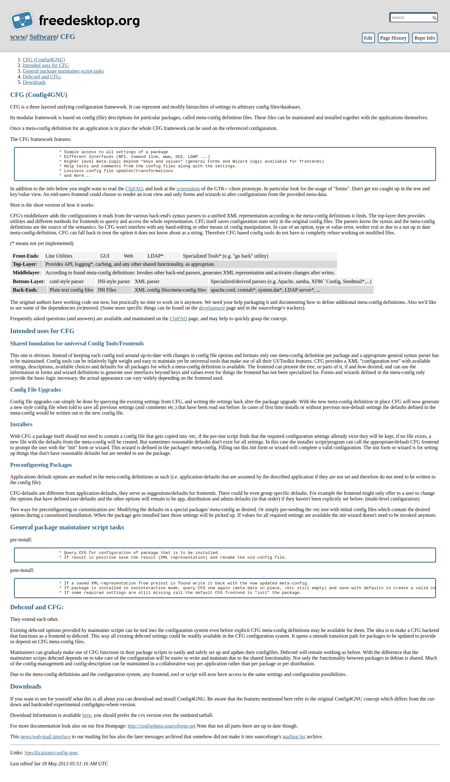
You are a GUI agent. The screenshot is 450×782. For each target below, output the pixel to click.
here (86, 725)
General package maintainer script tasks (63, 71)
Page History (393, 38)
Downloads (34, 82)
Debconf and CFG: (42, 76)
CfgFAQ (133, 194)
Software (42, 37)
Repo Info (424, 38)
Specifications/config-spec (51, 763)
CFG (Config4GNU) (44, 59)
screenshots (188, 194)
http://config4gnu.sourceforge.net (162, 736)
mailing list (294, 747)
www (17, 37)
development (212, 313)
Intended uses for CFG (46, 65)
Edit (368, 38)
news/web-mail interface (45, 747)
